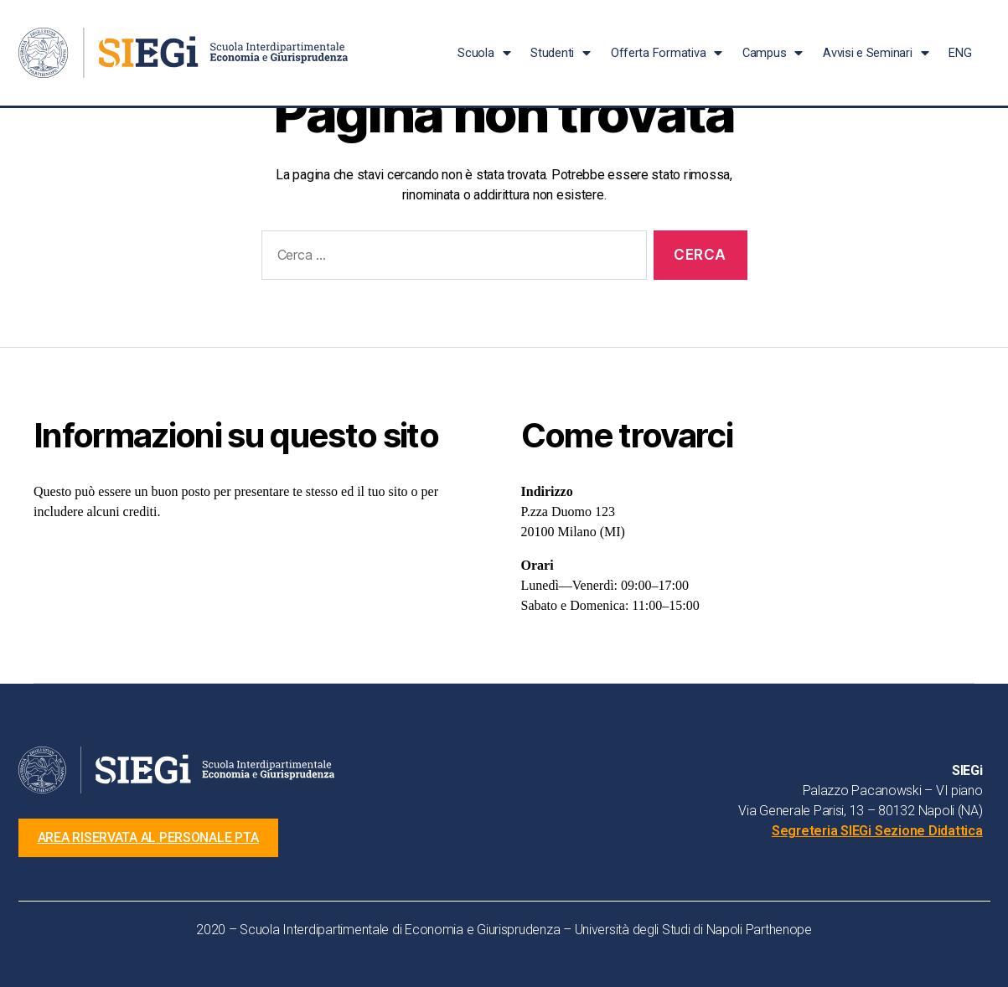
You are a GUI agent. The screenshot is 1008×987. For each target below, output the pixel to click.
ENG (960, 52)
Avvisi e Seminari (875, 53)
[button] (150, 838)
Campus (772, 53)
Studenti (560, 53)
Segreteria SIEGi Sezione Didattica (877, 831)
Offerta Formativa (666, 53)
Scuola (483, 53)
